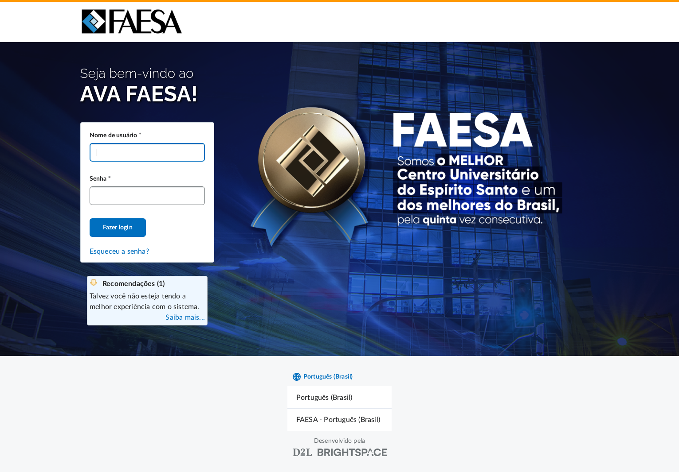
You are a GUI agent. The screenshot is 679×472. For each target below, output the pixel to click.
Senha (98, 179)
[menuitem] (339, 397)
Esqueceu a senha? (119, 251)
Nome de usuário (113, 135)
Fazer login (118, 227)
